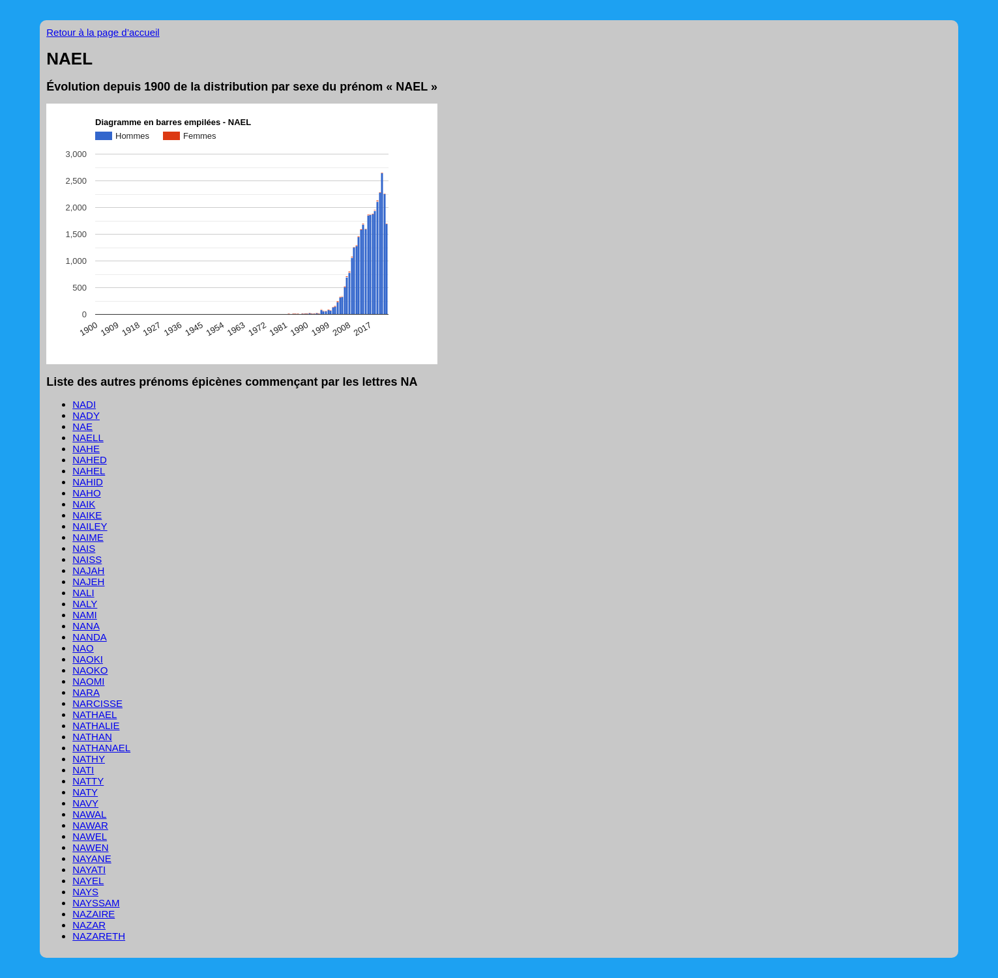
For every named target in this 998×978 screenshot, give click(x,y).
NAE (82, 426)
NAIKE (87, 515)
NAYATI (89, 869)
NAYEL (88, 880)
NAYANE (91, 858)
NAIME (88, 537)
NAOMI (88, 681)
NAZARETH (98, 936)
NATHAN (92, 736)
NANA (86, 625)
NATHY (88, 758)
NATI (83, 769)
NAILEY (89, 526)
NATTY (88, 780)
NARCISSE (97, 703)
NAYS (85, 891)
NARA (86, 692)
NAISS (87, 559)
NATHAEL (94, 714)
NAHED (89, 459)
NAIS (83, 548)
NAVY (85, 803)
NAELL (88, 437)
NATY (85, 792)
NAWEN (90, 847)
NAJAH (88, 570)
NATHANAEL (101, 747)
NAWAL (89, 814)
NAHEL (88, 470)
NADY (86, 415)
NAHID (87, 481)
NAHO (86, 492)
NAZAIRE (93, 913)
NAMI (84, 614)
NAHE (86, 448)
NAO (83, 648)
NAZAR (89, 924)
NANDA (89, 636)
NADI (84, 404)
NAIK (83, 504)
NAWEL (89, 836)
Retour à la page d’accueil (102, 32)
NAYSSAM (95, 902)
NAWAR (90, 825)
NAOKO (90, 670)
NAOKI (87, 659)
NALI (83, 592)
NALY (84, 603)
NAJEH (88, 581)
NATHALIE (95, 725)
